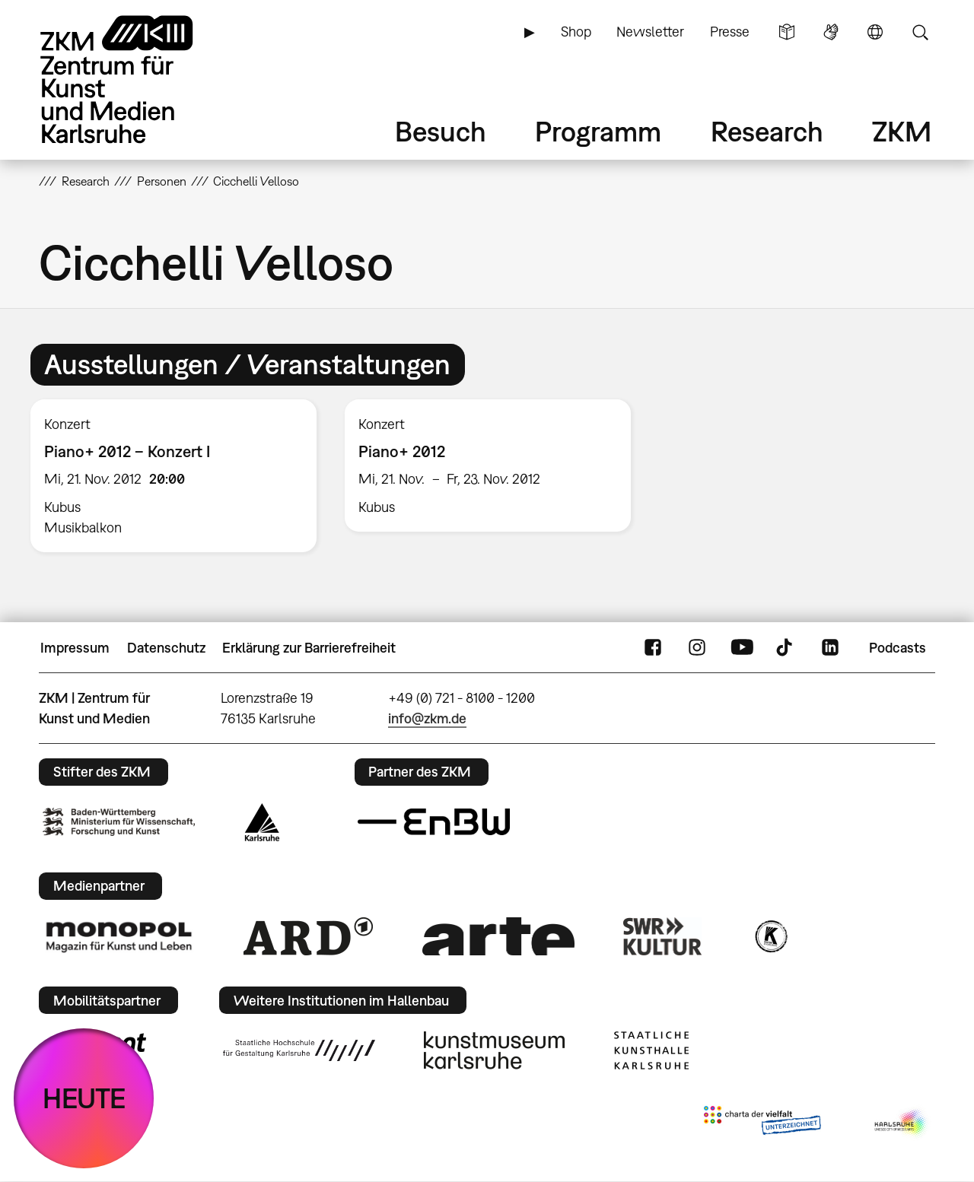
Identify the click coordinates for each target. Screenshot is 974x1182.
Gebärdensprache (831, 32)
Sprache (875, 32)
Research (767, 131)
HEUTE (84, 1098)
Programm (598, 131)
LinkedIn (830, 648)
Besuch (440, 131)
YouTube (742, 648)
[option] (174, 475)
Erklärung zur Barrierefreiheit (309, 648)
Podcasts (897, 648)
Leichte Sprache (787, 32)
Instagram (697, 648)
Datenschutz (166, 648)
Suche (920, 32)
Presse (730, 32)
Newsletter (650, 32)
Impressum (75, 648)
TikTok (786, 648)
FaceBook (653, 648)
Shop (576, 32)
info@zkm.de (427, 718)
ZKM (901, 131)
